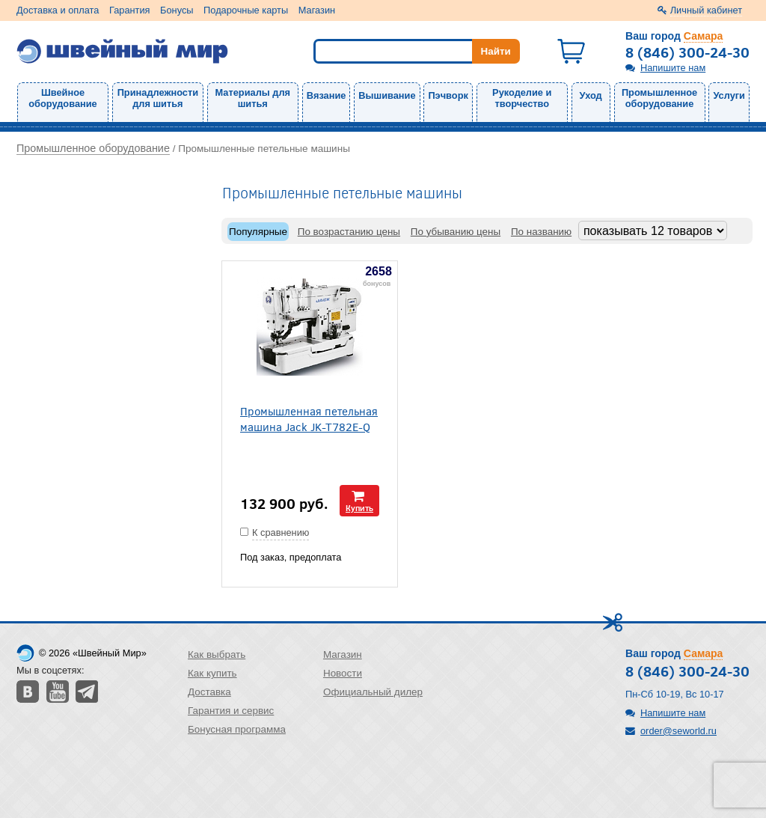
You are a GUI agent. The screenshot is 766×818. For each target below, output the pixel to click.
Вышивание (386, 95)
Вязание (326, 95)
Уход (591, 95)
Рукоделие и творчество (521, 98)
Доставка (209, 692)
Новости (342, 673)
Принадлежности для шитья (157, 98)
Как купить (212, 673)
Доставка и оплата (57, 10)
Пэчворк (448, 95)
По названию (541, 231)
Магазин (316, 10)
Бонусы (176, 10)
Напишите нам (672, 67)
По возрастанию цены (349, 231)
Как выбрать (216, 654)
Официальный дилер (373, 692)
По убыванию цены (455, 231)
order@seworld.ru (678, 730)
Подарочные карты (245, 10)
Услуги (729, 95)
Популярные (258, 231)
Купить (359, 507)
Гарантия (129, 10)
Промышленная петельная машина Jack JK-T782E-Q (309, 418)
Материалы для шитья (252, 98)
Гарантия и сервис (231, 710)
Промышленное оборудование (659, 98)
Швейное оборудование (62, 98)
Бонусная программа (237, 729)
